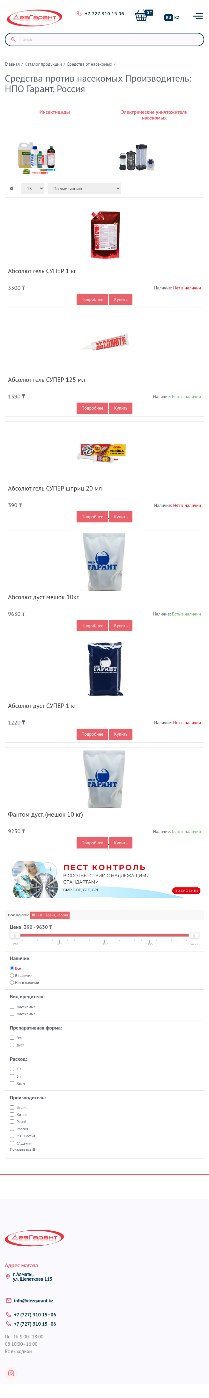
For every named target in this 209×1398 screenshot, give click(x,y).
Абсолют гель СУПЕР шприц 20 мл (55, 488)
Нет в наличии (27, 982)
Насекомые (26, 1006)
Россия (22, 1128)
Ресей (21, 1121)
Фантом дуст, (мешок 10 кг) (45, 814)
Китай (21, 1114)
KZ (177, 17)
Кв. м (21, 1083)
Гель (20, 1037)
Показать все (22, 1149)
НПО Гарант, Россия (50, 915)
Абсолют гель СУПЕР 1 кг (42, 271)
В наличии (23, 975)
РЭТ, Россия (26, 1135)
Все (18, 968)
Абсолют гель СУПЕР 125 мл (46, 379)
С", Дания (24, 1143)
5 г (19, 1076)
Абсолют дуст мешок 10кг (43, 597)
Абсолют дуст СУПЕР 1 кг (42, 706)
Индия (22, 1107)
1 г (19, 1069)
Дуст (20, 1045)
